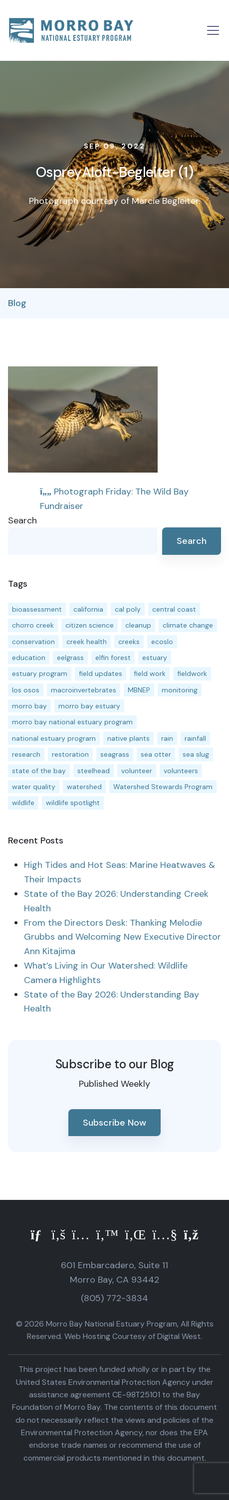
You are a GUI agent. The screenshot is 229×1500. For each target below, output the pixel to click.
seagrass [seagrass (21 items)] (114, 754)
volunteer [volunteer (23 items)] (136, 770)
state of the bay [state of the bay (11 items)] (39, 770)
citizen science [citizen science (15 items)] (89, 625)
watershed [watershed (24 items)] (84, 786)
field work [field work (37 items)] (150, 673)
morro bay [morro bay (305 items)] (29, 705)
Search (22, 520)
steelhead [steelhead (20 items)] (93, 770)
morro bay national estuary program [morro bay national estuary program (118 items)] (72, 721)
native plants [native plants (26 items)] (128, 738)
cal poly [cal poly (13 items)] (128, 609)
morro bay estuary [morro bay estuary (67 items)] (89, 705)
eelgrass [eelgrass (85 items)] (70, 657)
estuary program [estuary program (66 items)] (39, 673)
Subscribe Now (114, 1123)
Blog (17, 303)
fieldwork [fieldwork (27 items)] (192, 673)
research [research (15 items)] (26, 754)
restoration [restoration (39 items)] (70, 754)
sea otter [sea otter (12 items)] (156, 754)
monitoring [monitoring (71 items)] (180, 689)
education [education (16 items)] (28, 657)
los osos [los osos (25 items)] (25, 689)
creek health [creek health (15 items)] (86, 641)
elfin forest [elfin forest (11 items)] (113, 657)
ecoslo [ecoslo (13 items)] (162, 641)
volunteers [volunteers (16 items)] (181, 770)
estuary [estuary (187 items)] (154, 657)
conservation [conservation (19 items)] (33, 641)
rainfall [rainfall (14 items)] (195, 738)
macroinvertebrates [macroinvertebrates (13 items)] (83, 689)
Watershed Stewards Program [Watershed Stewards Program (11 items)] (163, 786)
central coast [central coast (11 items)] (174, 609)
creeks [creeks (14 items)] (129, 641)
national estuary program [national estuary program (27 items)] (54, 738)
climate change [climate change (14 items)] (188, 625)
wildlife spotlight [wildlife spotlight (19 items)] (73, 802)
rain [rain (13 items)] (167, 738)
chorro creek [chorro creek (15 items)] (33, 625)
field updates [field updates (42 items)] (100, 673)
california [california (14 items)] (88, 609)
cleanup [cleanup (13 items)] (138, 625)
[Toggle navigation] (213, 30)
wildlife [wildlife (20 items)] (23, 802)
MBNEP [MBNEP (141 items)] (139, 689)
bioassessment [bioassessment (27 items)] (37, 609)
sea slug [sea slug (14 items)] (196, 754)
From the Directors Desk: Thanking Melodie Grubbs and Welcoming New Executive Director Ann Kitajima (122, 937)
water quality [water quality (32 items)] (33, 786)
